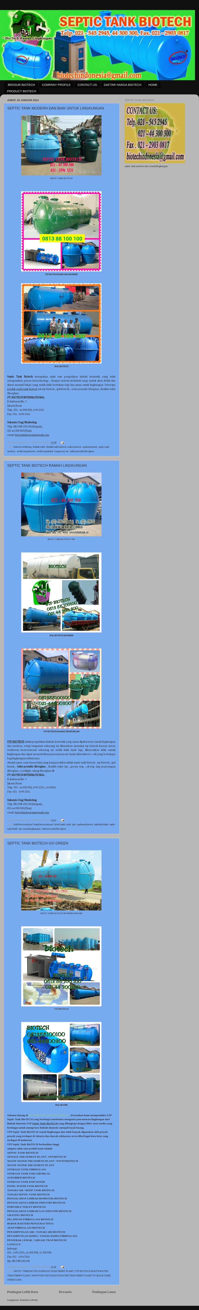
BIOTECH (72, 1160)
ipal (74, 824)
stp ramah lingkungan (29, 828)
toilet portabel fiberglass (54, 828)
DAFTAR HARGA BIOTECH (122, 84)
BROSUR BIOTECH (21, 84)
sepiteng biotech (85, 824)
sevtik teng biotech (26, 451)
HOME (152, 84)
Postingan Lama (104, 1291)
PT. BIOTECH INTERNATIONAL (49, 1115)
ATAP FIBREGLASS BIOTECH (26, 1227)
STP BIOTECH (57, 1156)
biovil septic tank (62, 824)
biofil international (23, 824)
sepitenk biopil (101, 824)
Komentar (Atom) (29, 1299)
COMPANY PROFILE (56, 84)
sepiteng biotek (89, 446)
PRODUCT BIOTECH (21, 91)
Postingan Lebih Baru (22, 1291)
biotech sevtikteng (23, 446)
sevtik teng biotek (44, 451)
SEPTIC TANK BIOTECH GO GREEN (37, 843)
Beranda (65, 1291)
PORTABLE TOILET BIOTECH (26, 1206)
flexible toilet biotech (56, 446)
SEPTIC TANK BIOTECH (22, 1152)
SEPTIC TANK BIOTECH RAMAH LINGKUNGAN (47, 466)
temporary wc (61, 451)
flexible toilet (39, 446)
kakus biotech (74, 446)
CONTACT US (87, 84)
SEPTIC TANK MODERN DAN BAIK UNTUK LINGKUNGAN (55, 108)
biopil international (43, 824)
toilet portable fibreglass (82, 451)
